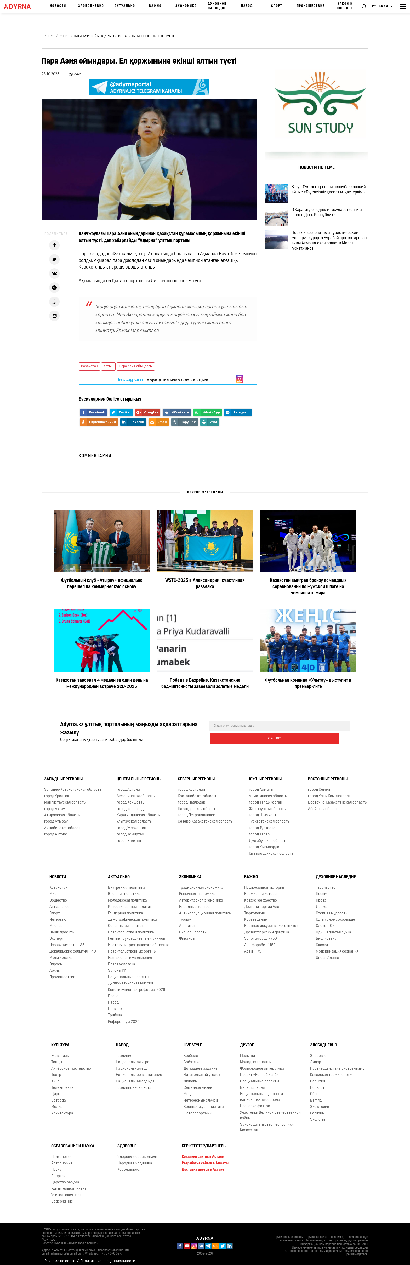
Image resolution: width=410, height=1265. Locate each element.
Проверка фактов (255, 1102)
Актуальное (59, 902)
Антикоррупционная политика (205, 909)
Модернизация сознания (337, 947)
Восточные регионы (328, 775)
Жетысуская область (267, 805)
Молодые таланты (255, 1058)
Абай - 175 (252, 947)
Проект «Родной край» (259, 1071)
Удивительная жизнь (68, 1184)
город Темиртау (130, 830)
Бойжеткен (193, 1058)
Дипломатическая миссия (130, 979)
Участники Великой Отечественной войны (270, 1111)
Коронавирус (128, 1165)
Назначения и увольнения (130, 954)
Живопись (60, 1051)
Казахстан (58, 883)
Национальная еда (132, 1064)
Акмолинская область (136, 792)
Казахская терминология (331, 1071)
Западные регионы (63, 775)
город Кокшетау (130, 798)
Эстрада (58, 1096)
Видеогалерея (252, 1083)
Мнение (56, 922)
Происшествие (311, 6)
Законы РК (117, 966)
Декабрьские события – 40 (72, 947)
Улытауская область (134, 817)
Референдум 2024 (124, 1017)
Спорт (276, 6)
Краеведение (255, 915)
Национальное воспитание (139, 1071)
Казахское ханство (260, 896)
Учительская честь (67, 1191)
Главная (48, 36)
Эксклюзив (319, 1102)
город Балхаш (129, 837)
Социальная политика (127, 922)
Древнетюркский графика (266, 928)
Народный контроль (196, 902)
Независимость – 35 (66, 941)
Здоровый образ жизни (137, 1152)
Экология (318, 1115)
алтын (108, 366)
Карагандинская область (138, 811)
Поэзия (322, 890)
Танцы (56, 1058)
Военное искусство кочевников (271, 922)
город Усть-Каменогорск (329, 792)
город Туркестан (263, 824)
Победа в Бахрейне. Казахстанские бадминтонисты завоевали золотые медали (205, 683)
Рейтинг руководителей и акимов (136, 934)
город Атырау (56, 817)
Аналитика (188, 922)
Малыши (247, 1051)
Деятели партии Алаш (263, 902)
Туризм (185, 915)
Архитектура (62, 1109)
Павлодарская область (197, 805)
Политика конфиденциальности (107, 1257)
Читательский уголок (202, 1071)
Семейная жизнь (198, 1083)
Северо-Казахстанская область (205, 817)
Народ (247, 6)
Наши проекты (62, 928)
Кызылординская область (271, 849)
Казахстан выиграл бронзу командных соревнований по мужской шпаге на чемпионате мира (308, 587)
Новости (58, 6)
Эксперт (56, 934)
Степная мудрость (331, 909)
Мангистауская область (65, 798)
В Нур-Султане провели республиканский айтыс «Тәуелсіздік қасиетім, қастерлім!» (332, 194)
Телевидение (62, 1083)
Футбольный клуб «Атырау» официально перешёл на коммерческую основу (102, 583)
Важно (155, 6)
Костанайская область (197, 792)
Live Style (193, 1041)
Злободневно (91, 6)
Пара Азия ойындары (135, 366)
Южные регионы (265, 775)
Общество (58, 896)
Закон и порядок (345, 6)
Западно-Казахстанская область (72, 785)
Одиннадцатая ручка (333, 928)
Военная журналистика (204, 1102)
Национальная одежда (135, 1077)
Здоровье (318, 1051)
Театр (56, 1071)
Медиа (56, 1102)
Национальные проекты (128, 973)
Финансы (187, 934)
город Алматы (261, 785)
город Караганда (131, 805)
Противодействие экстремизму (337, 1064)
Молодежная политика (127, 896)
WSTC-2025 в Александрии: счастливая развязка (205, 583)
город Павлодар (191, 798)
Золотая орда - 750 (260, 934)
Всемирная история (261, 890)
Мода (188, 1090)
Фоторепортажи (198, 1109)
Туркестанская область (269, 817)
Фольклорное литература (262, 1064)
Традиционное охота (133, 1083)
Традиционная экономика (201, 883)
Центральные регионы (139, 775)
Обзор (315, 1090)
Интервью (57, 915)
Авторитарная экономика (201, 896)
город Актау (54, 805)
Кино (55, 1077)
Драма (321, 902)
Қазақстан (89, 366)
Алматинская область (268, 792)
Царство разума (65, 1178)
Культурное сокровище (335, 915)
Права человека (121, 960)
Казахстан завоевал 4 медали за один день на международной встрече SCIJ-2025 (102, 683)
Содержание (62, 1197)
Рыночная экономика (197, 890)
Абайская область (323, 805)
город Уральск (56, 792)
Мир (52, 890)
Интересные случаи (201, 1096)
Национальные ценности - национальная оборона (262, 1092)
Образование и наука (72, 1142)
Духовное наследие (217, 6)
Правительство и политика (131, 928)
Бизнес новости (193, 928)
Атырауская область (62, 811)
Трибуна (115, 1011)
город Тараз (259, 830)
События (317, 1077)
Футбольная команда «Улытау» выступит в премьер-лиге (308, 683)
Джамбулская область (268, 837)
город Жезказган (131, 824)
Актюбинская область (63, 824)
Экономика (186, 6)
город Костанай (191, 785)
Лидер (315, 1058)
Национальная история (264, 883)
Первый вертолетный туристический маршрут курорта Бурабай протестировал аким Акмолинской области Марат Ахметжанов (332, 257)
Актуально (125, 6)
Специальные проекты (259, 1077)
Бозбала (191, 1051)
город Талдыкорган (265, 798)
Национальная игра (132, 1058)
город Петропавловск (196, 811)
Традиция (124, 1051)
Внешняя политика (124, 890)
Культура (60, 1041)
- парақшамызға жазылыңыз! (163, 380)
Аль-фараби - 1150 (260, 941)
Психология (61, 1152)
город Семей (319, 785)
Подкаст (317, 1083)
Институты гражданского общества (139, 941)
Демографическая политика (132, 915)
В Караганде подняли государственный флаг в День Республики (326, 225)
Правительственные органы (132, 947)
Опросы (56, 960)
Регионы (317, 1109)
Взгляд (316, 1096)
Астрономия (61, 1159)
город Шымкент (262, 811)
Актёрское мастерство (71, 1064)
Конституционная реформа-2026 (136, 986)
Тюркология (254, 909)
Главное (115, 1005)
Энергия (58, 1172)
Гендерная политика (125, 909)
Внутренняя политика (126, 883)
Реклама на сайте (59, 1257)
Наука (56, 1165)
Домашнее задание (201, 1064)
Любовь (190, 1077)
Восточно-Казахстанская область (337, 798)
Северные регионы (196, 775)
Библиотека (326, 934)
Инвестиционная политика (131, 902)
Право (113, 992)
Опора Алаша (327, 954)
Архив (54, 966)
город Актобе (55, 830)
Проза (321, 896)
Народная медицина (134, 1159)
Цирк (55, 1090)
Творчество (325, 883)
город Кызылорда (264, 843)
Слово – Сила (327, 922)
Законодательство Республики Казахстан (267, 1123)
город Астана (128, 785)
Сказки (322, 941)
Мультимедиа (60, 954)
